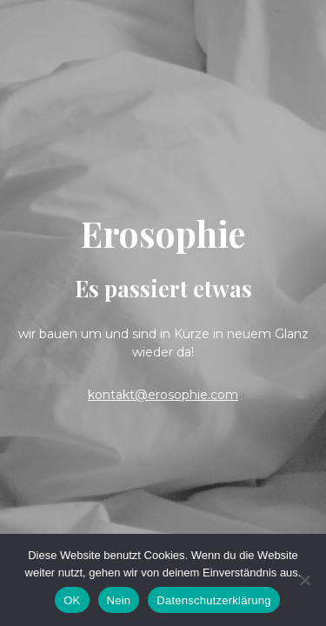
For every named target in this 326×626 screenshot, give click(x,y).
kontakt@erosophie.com (163, 395)
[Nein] (304, 580)
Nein (119, 600)
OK (71, 600)
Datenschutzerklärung (213, 600)
